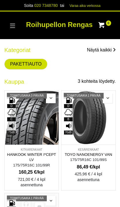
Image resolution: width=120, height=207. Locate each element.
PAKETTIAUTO (26, 64)
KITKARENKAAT (31, 149)
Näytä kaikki (101, 49)
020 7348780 (46, 5)
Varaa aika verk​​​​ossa (84, 6)
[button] (51, 98)
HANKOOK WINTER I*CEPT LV (31, 157)
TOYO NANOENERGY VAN (88, 154)
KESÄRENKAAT (88, 149)
